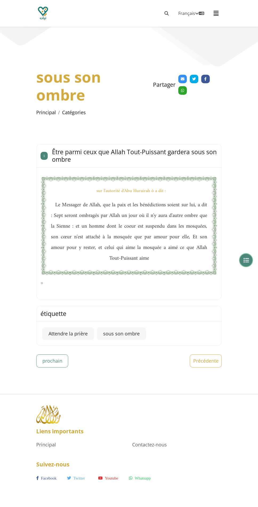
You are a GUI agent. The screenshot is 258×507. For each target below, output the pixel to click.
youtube (108, 478)
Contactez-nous (149, 444)
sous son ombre (121, 333)
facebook (46, 478)
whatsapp (140, 478)
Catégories (74, 112)
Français (191, 13)
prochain (52, 361)
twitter (76, 478)
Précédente (206, 361)
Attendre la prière (68, 333)
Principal (46, 112)
